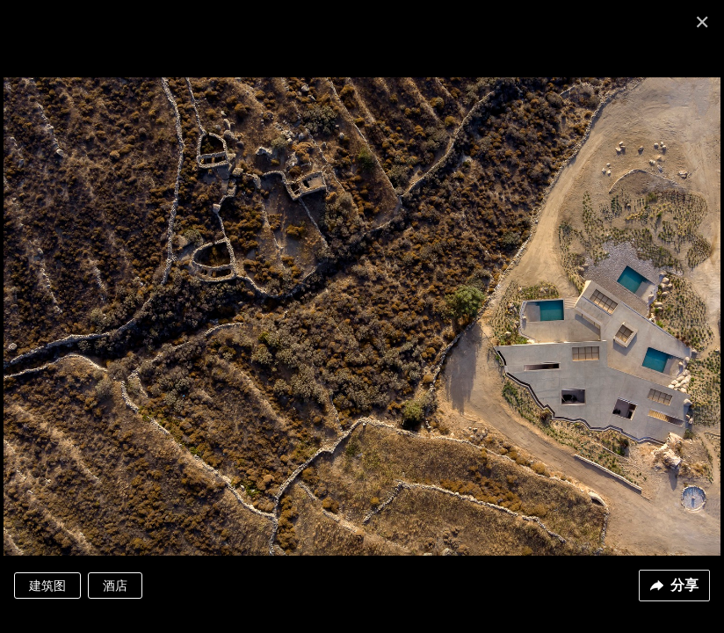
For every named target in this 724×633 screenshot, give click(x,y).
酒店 (115, 585)
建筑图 (47, 585)
